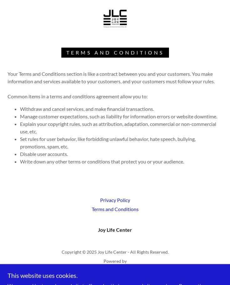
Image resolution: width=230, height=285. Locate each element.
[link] (115, 17)
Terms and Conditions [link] (115, 209)
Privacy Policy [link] (115, 200)
